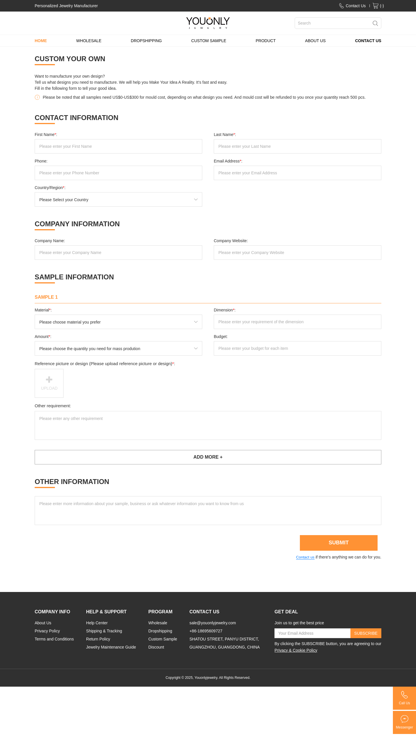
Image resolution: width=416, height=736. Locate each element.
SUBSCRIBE (366, 634)
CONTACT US (368, 40)
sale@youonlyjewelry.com (213, 623)
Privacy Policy (47, 631)
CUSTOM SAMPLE (208, 40)
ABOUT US (315, 40)
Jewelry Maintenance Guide (111, 648)
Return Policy (98, 640)
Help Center (97, 623)
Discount (156, 648)
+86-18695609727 (206, 631)
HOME (41, 40)
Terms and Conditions (54, 640)
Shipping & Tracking (104, 631)
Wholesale (157, 623)
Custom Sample (162, 640)
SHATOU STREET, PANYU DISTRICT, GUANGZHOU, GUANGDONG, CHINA (225, 644)
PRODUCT (266, 40)
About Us (43, 623)
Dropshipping (160, 631)
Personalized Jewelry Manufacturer (66, 5)
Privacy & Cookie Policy (295, 651)
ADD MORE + (208, 457)
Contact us (304, 558)
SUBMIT (338, 544)
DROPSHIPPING (146, 40)
